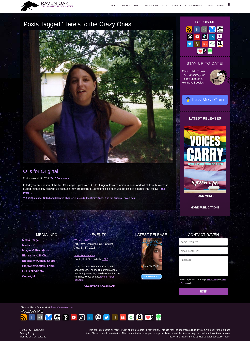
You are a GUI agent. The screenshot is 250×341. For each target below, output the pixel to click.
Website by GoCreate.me (33, 336)
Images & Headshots (35, 250)
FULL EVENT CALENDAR (99, 285)
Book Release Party (84, 255)
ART (136, 5)
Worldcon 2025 (82, 240)
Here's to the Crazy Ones (89, 198)
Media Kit (28, 245)
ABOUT (114, 5)
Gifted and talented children (58, 198)
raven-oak (129, 198)
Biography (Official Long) (38, 266)
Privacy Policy (212, 280)
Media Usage (30, 240)
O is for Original (40, 171)
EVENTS (177, 5)
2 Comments (62, 178)
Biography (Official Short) (38, 260)
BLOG (165, 5)
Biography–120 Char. (35, 255)
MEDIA (209, 5)
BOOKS (125, 5)
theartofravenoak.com (62, 307)
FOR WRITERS (193, 5)
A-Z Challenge (34, 198)
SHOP (220, 5)
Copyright (28, 276)
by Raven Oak (36, 330)
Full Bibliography (33, 271)
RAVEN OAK (62, 5)
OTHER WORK (150, 5)
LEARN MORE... (205, 196)
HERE (192, 71)
